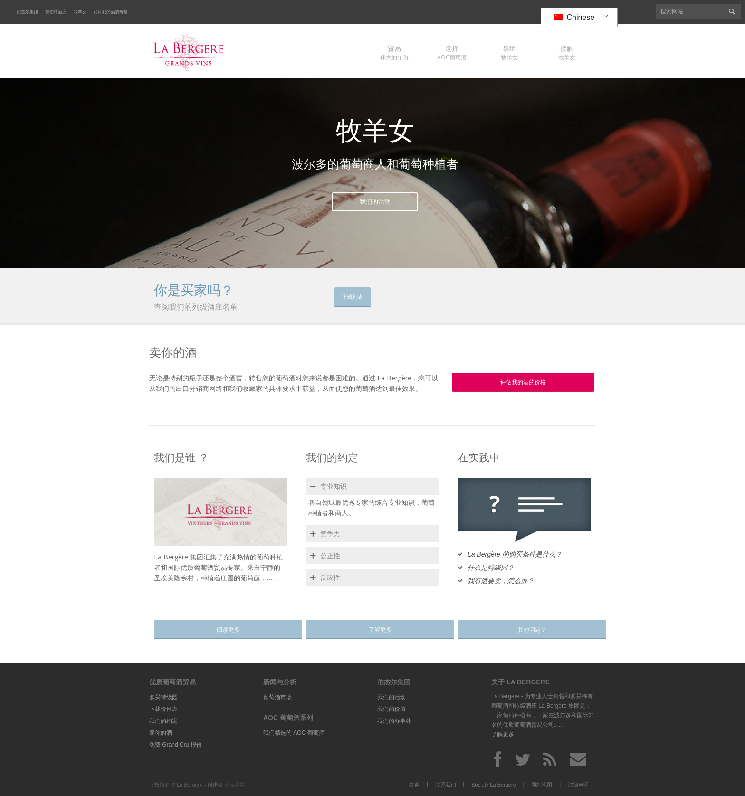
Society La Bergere (493, 784)
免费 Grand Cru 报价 (175, 744)
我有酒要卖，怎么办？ (501, 581)
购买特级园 (163, 697)
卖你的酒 (160, 733)
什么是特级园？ (491, 567)
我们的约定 (163, 721)
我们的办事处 (394, 721)
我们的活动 (375, 201)
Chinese (574, 17)
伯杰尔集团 (27, 11)
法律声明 (578, 784)
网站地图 (541, 784)
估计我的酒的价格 (111, 11)
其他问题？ (525, 629)
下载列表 (355, 297)
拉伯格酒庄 (56, 11)
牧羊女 (80, 11)
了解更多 (373, 629)
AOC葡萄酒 (451, 52)
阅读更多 (221, 629)
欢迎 (414, 784)
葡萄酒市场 (277, 697)
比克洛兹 (234, 784)
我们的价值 (391, 709)
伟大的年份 (394, 52)
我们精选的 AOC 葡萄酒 (294, 733)
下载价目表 (163, 709)
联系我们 (445, 784)
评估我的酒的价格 (523, 382)
